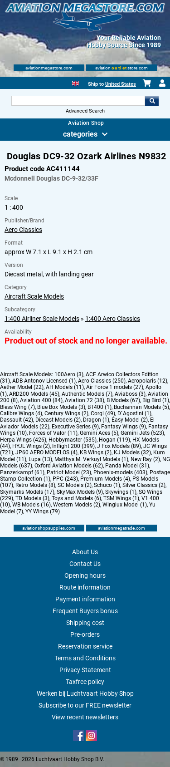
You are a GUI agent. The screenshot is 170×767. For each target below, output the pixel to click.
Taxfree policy (85, 681)
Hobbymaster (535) (73, 440)
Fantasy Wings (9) (123, 426)
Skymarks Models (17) (27, 492)
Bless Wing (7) (17, 407)
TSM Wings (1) (121, 498)
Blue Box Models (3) (61, 407)
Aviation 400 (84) (41, 400)
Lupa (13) (40, 459)
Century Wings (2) (66, 413)
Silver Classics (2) (143, 485)
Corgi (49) (103, 413)
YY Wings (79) (42, 511)
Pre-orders (85, 634)
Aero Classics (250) (102, 381)
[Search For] (78, 101)
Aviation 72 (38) (84, 400)
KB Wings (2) (96, 452)
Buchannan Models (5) (141, 407)
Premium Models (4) (105, 479)
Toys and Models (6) (76, 498)
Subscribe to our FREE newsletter (85, 705)
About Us (85, 552)
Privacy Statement (85, 670)
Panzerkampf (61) (22, 472)
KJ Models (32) (132, 452)
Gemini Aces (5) (99, 433)
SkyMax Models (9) (80, 492)
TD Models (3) (32, 498)
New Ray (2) (145, 459)
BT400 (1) (99, 407)
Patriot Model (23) (69, 472)
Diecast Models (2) (58, 420)
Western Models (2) (76, 505)
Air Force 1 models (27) (114, 387)
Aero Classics (23, 229)
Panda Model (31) (127, 465)
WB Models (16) (31, 505)
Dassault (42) (16, 420)
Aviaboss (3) (130, 394)
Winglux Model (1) (124, 505)
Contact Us (85, 563)
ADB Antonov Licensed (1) (44, 381)
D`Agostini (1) (134, 413)
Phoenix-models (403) (120, 472)
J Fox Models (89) (119, 446)
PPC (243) (65, 479)
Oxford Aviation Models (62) (68, 465)
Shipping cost (85, 622)
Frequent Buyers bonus (85, 611)
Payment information (85, 599)
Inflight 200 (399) (73, 446)
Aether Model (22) (22, 387)
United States (120, 84)
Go (152, 101)
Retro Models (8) (35, 485)
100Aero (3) (68, 374)
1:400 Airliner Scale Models (42, 318)
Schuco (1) (107, 485)
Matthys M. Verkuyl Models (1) (91, 459)
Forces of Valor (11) (53, 433)
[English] (75, 82)
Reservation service (85, 646)
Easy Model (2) (130, 420)
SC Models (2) (75, 485)
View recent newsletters (85, 717)
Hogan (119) (114, 440)
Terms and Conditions (85, 658)
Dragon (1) (96, 420)
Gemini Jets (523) (142, 433)
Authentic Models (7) (87, 394)
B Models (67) (123, 400)
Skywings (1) (120, 492)
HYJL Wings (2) (31, 446)
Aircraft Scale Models (34, 296)
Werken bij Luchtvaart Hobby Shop (85, 693)
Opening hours (85, 575)
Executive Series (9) (75, 426)
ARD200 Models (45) (34, 394)
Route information (85, 587)
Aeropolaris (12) (147, 381)
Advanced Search (85, 111)
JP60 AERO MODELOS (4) (46, 452)
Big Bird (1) (155, 400)
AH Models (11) (65, 387)
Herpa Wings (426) (23, 440)
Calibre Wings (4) (21, 413)
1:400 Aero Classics (112, 318)
